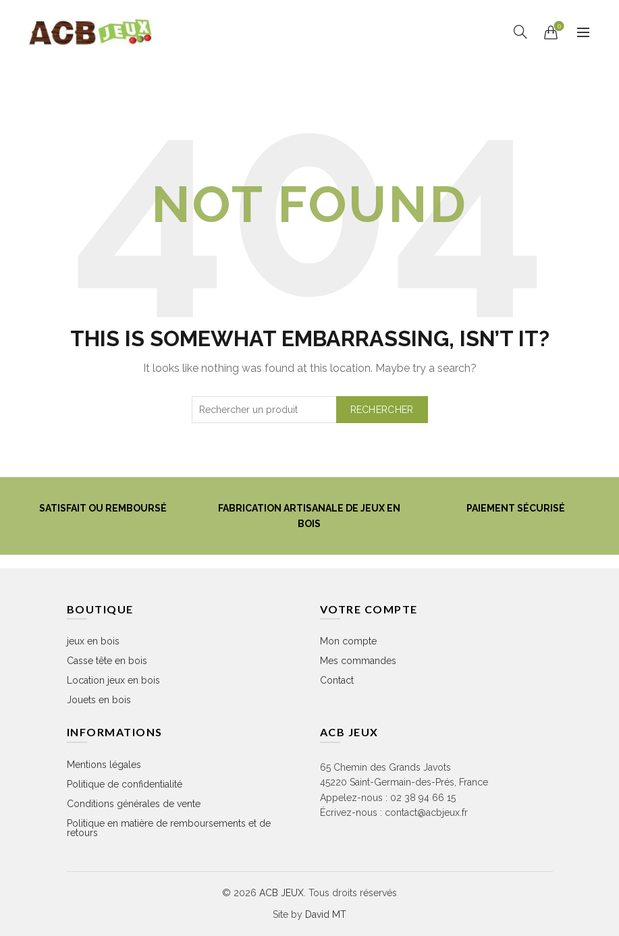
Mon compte (348, 641)
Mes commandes (358, 660)
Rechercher (382, 409)
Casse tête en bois (107, 660)
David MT (325, 914)
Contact (337, 680)
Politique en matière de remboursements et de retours (169, 828)
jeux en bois (93, 641)
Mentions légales (104, 764)
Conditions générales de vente (133, 803)
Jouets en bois (99, 699)
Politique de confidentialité (124, 784)
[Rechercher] (520, 32)
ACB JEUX (281, 892)
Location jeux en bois (113, 680)
